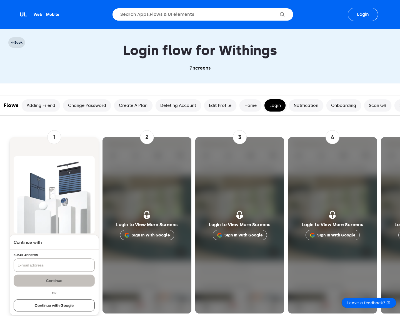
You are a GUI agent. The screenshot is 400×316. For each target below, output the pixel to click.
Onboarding (343, 105)
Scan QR (377, 105)
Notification (306, 105)
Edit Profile (220, 105)
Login (363, 14)
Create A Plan (133, 105)
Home (250, 105)
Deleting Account (178, 105)
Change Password (87, 105)
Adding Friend (41, 105)
